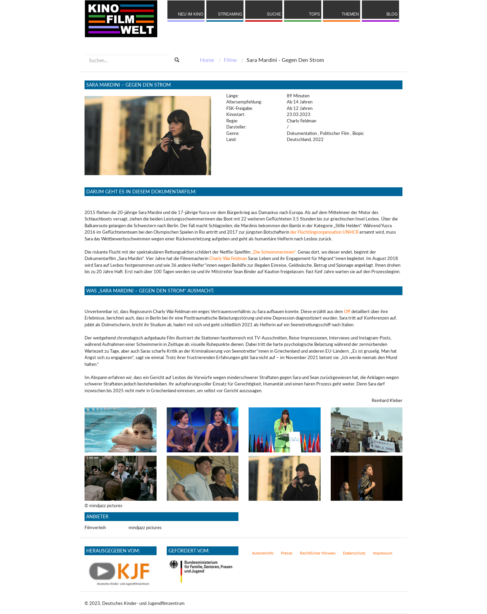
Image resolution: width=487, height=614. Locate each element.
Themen (350, 14)
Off (347, 311)
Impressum (382, 553)
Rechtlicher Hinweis (317, 553)
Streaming (230, 14)
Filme (230, 59)
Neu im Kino (190, 14)
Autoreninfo (263, 553)
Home (207, 59)
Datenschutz (354, 553)
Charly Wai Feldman (228, 258)
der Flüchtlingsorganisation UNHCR (324, 232)
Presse (286, 553)
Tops (314, 14)
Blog (392, 14)
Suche (274, 14)
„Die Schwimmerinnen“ (274, 252)
